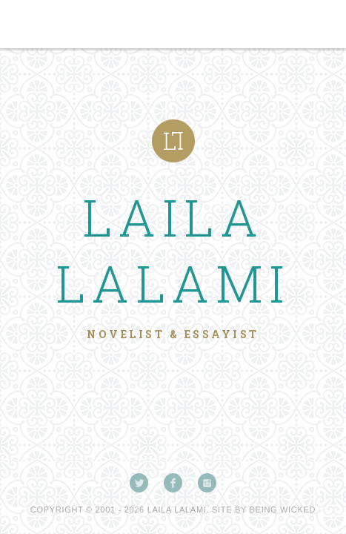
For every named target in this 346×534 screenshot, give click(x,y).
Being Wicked (283, 509)
